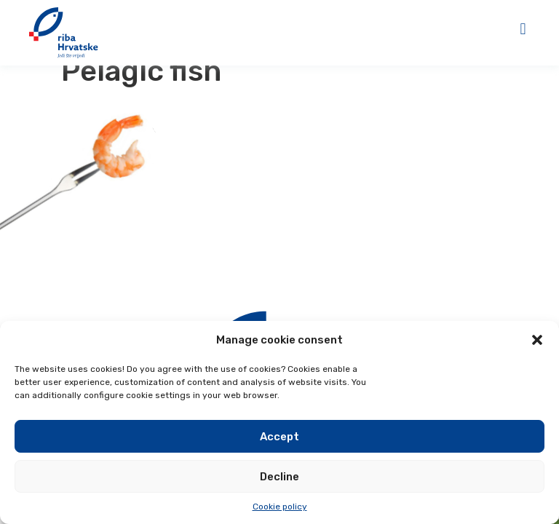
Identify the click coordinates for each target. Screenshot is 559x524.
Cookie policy (280, 506)
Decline (279, 476)
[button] (537, 340)
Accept (279, 436)
